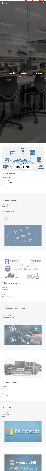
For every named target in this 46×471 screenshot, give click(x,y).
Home (20, 76)
